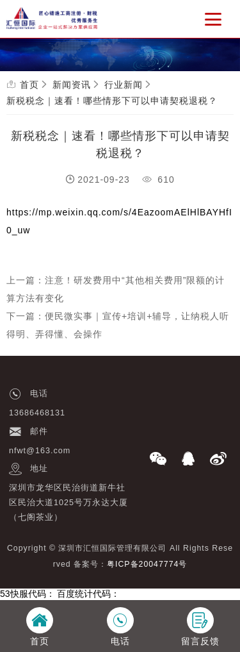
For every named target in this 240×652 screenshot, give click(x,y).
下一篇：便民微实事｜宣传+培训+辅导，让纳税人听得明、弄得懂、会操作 (117, 325)
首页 (29, 84)
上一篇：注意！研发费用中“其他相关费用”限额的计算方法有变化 (115, 289)
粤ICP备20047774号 (147, 564)
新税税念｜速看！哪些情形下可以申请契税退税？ (112, 101)
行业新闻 (123, 84)
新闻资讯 (71, 84)
